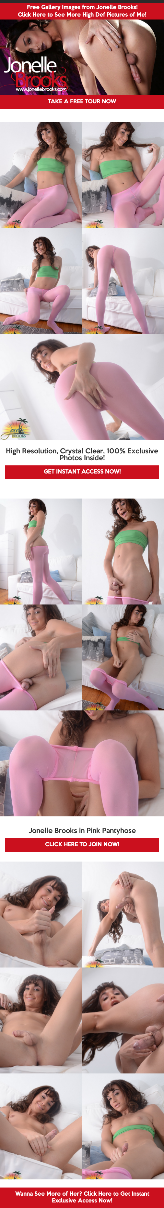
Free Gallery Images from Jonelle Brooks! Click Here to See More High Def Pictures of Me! (82, 11)
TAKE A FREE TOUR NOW (82, 101)
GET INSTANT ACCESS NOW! (82, 472)
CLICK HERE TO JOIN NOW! (82, 844)
